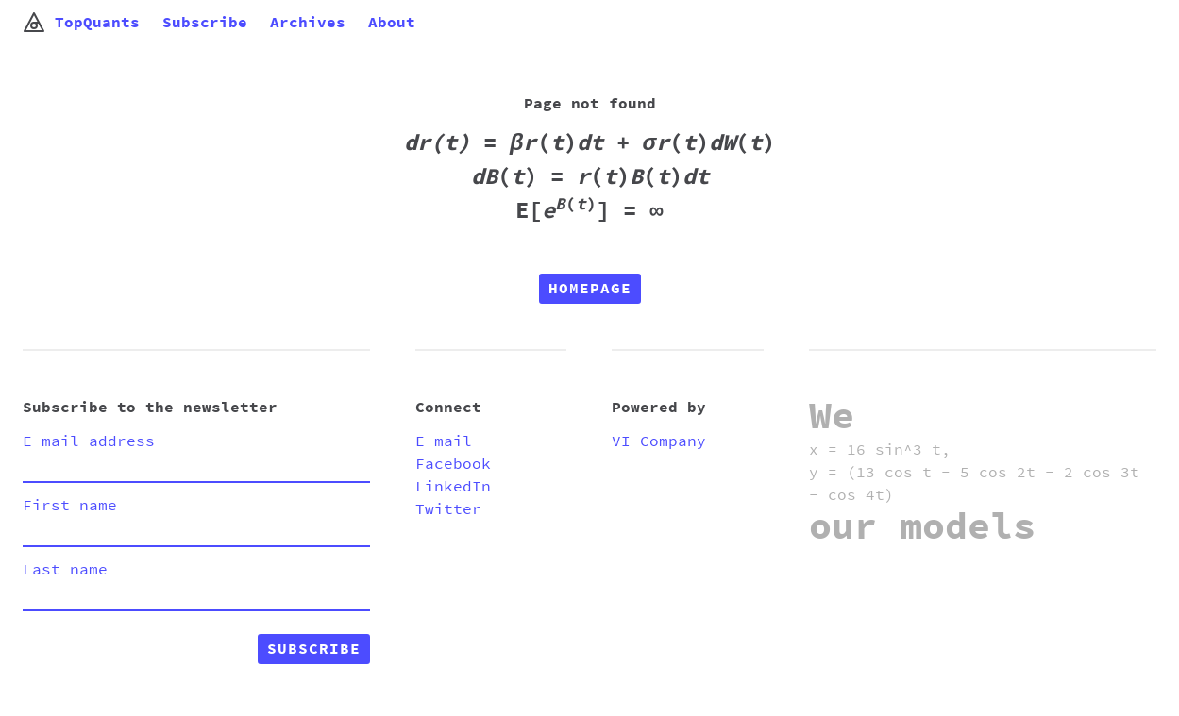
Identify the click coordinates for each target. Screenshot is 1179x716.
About (391, 22)
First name (70, 505)
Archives (307, 22)
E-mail (443, 441)
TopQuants (81, 22)
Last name (65, 569)
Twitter (448, 509)
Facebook (453, 464)
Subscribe (204, 22)
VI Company (659, 441)
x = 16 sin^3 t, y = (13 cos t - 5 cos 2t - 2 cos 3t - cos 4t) (974, 473)
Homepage (590, 288)
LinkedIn (453, 486)
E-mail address (89, 441)
